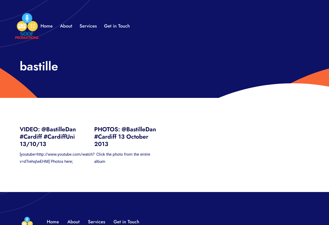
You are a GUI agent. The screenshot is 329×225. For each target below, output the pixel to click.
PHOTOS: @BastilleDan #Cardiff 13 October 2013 (125, 136)
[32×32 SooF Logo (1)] (26, 14)
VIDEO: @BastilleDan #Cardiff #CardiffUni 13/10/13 (48, 136)
